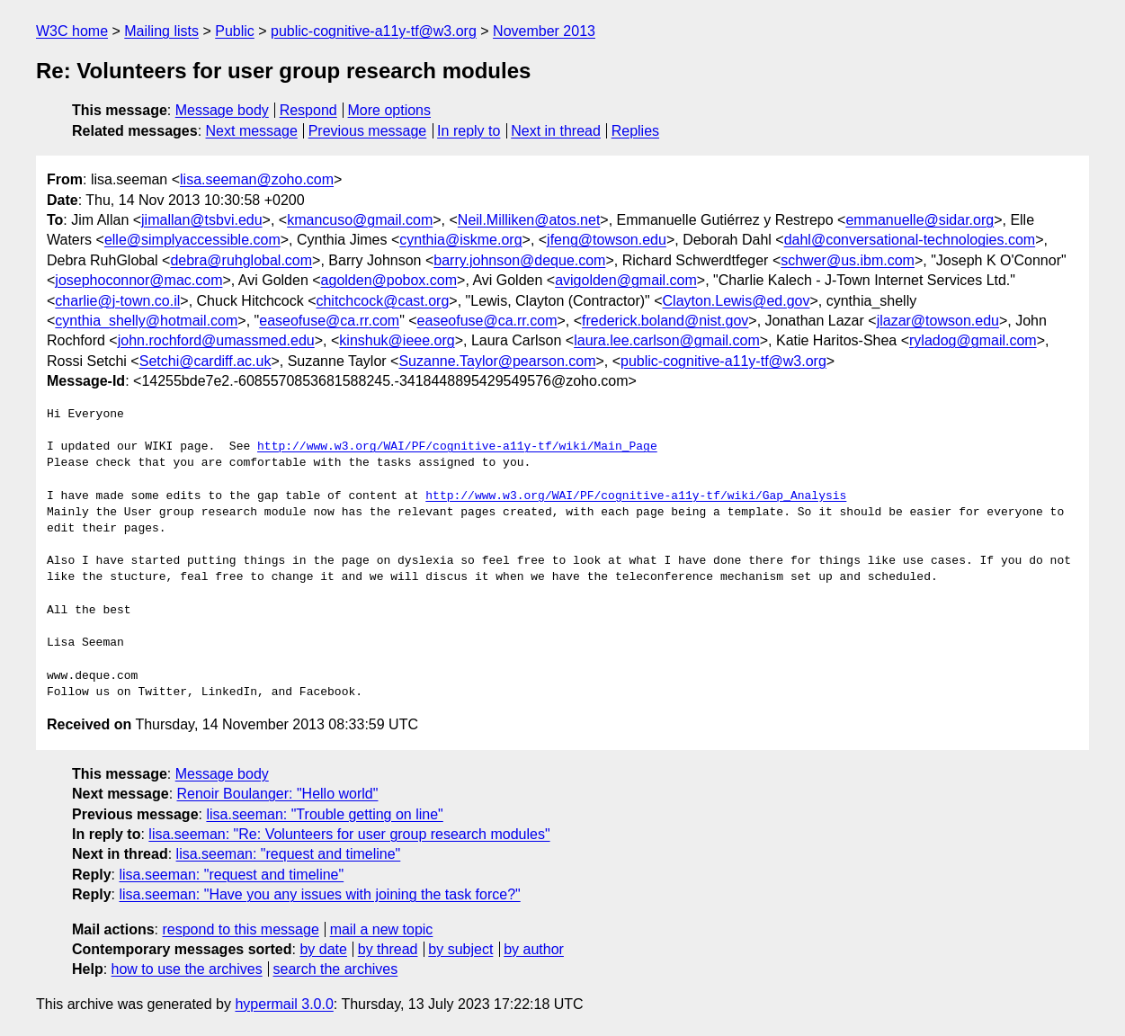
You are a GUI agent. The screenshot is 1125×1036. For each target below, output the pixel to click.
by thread (388, 949)
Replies (635, 130)
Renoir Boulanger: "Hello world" (278, 793)
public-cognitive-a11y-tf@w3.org (374, 31)
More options (390, 110)
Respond (308, 110)
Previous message (367, 130)
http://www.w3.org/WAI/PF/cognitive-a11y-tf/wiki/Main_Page (457, 447)
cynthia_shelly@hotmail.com (146, 320)
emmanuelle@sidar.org (919, 220)
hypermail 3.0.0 (284, 1004)
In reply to (468, 130)
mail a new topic (381, 929)
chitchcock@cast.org (382, 300)
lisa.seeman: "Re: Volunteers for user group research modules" (348, 834)
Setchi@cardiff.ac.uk (205, 361)
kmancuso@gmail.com (360, 220)
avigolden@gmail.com (626, 280)
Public (234, 31)
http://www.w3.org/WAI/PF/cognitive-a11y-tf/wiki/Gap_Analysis (635, 496)
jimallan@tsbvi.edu (202, 220)
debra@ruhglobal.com (241, 260)
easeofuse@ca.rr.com (329, 320)
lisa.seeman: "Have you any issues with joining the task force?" (319, 894)
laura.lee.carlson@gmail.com (667, 340)
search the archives (335, 969)
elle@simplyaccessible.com (192, 239)
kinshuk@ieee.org (396, 340)
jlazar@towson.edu (938, 320)
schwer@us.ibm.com (848, 260)
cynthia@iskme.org (460, 239)
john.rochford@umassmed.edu (216, 340)
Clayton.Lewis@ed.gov (736, 300)
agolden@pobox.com (389, 280)
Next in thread (556, 130)
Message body (222, 110)
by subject (460, 949)
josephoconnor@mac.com (138, 280)
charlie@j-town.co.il (117, 300)
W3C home (72, 31)
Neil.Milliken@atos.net (529, 220)
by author (534, 949)
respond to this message (240, 929)
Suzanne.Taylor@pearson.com (496, 361)
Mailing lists (161, 31)
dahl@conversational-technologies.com (910, 239)
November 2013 (544, 31)
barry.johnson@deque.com (519, 260)
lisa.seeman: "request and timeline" (288, 854)
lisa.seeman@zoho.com (257, 179)
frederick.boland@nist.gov (665, 320)
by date (322, 949)
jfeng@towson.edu (606, 239)
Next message (252, 130)
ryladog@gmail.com (973, 340)
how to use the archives (187, 969)
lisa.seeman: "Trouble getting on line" (324, 814)
